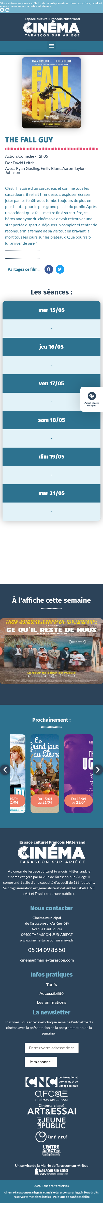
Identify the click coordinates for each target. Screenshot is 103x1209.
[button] (51, 45)
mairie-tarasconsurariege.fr (64, 1192)
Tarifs (51, 984)
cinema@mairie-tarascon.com (47, 959)
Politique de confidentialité (71, 1197)
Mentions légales (39, 1197)
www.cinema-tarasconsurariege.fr (47, 940)
